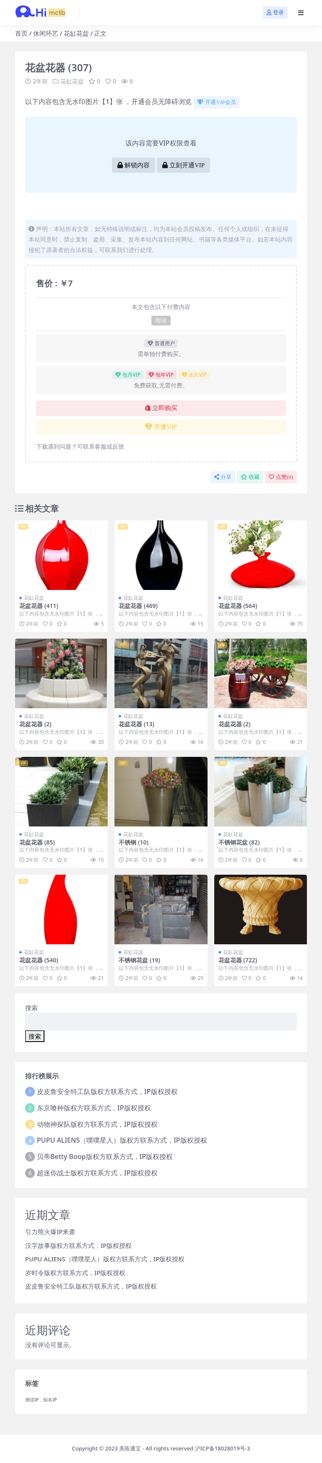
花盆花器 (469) (138, 606)
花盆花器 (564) (237, 606)
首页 (21, 33)
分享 (222, 477)
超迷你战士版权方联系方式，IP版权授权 (97, 1172)
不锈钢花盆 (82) (239, 842)
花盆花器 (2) (35, 724)
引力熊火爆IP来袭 (50, 1231)
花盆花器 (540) (38, 960)
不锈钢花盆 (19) (139, 960)
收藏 (250, 477)
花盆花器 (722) (237, 960)
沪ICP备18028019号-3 (222, 1448)
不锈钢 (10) (133, 842)
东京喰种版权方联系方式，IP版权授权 (94, 1107)
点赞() (281, 477)
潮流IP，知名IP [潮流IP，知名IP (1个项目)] (41, 1400)
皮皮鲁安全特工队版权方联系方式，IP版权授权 (107, 1091)
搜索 (31, 1007)
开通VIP (161, 427)
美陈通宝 (130, 1448)
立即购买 (161, 408)
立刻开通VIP (183, 165)
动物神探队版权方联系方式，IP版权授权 (97, 1124)
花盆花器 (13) (136, 724)
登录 (275, 12)
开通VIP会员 (216, 102)
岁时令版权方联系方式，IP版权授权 (75, 1272)
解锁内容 (133, 165)
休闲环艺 (45, 33)
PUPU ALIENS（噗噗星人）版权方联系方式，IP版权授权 (122, 1140)
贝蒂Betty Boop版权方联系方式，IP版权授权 (105, 1156)
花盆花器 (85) (37, 842)
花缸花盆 (76, 33)
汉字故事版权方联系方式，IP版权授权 (78, 1245)
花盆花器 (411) (38, 606)
